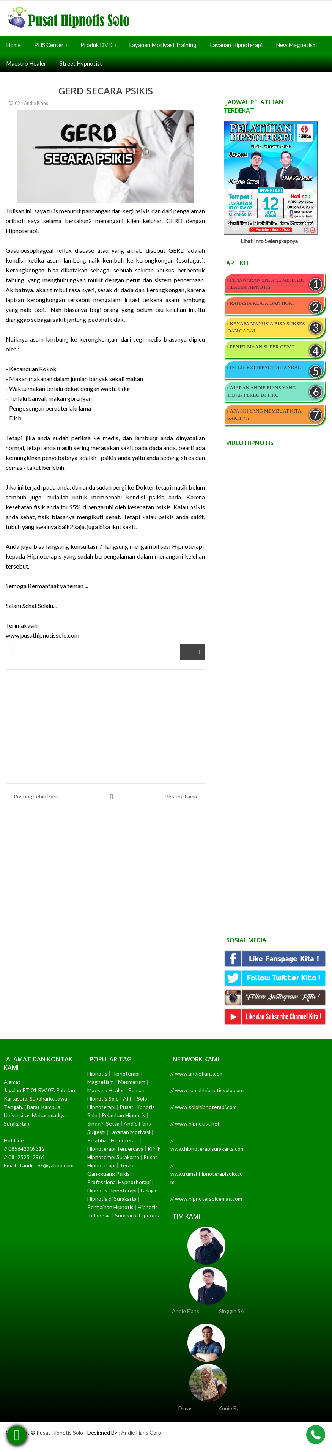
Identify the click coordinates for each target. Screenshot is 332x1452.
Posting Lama (181, 796)
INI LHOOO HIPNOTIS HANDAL (265, 367)
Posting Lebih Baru (36, 796)
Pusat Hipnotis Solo (59, 1432)
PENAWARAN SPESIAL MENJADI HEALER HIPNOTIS (265, 283)
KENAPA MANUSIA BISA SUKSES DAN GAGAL (266, 327)
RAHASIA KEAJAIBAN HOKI (262, 303)
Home (13, 44)
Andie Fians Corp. (141, 1432)
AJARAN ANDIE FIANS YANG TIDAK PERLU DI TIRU (261, 391)
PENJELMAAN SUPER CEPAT (262, 347)
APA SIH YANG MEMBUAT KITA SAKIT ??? (264, 414)
